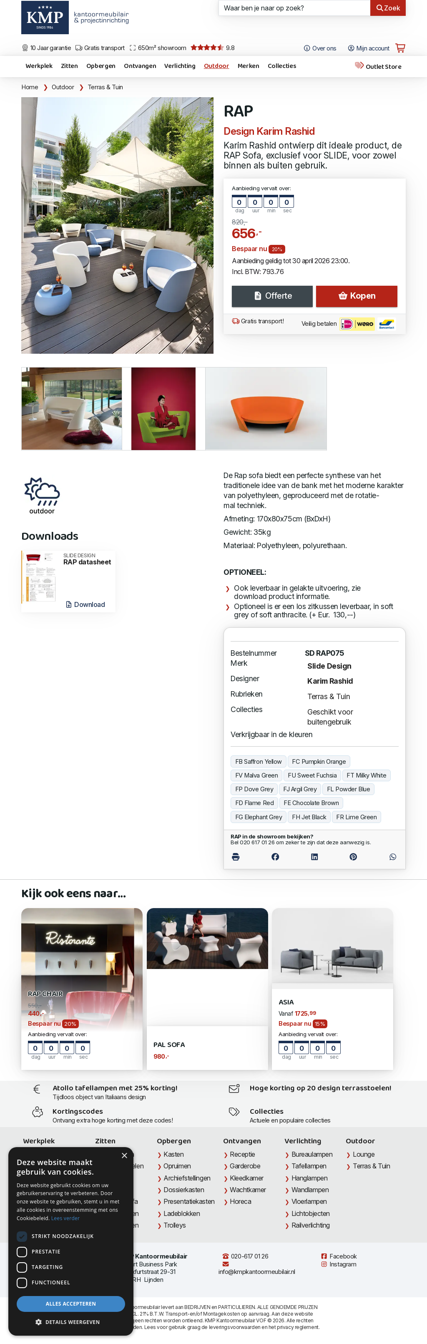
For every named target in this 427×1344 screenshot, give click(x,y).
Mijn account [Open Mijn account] (368, 48)
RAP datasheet (87, 559)
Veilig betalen (348, 324)
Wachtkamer (248, 1189)
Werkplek (38, 66)
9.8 (212, 48)
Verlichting (179, 66)
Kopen (356, 296)
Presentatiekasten (188, 1201)
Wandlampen (310, 1189)
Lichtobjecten (310, 1213)
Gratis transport (100, 48)
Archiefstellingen (186, 1178)
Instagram (338, 1264)
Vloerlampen (309, 1201)
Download (85, 604)
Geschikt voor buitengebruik (330, 716)
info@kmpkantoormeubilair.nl (257, 1268)
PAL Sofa (169, 1045)
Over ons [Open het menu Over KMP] (319, 48)
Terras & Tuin (105, 87)
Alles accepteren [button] (71, 1303)
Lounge (363, 1154)
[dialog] (70, 1241)
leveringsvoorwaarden (235, 1327)
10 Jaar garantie (46, 48)
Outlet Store (378, 66)
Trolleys (174, 1225)
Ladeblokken (181, 1213)
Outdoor (216, 66)
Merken (248, 66)
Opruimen (177, 1166)
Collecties (282, 66)
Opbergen (101, 66)
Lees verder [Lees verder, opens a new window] (65, 1218)
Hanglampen (309, 1178)
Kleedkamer (247, 1178)
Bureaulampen (312, 1154)
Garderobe (245, 1166)
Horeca (240, 1201)
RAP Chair (45, 994)
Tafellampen (309, 1166)
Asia (286, 1002)
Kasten (173, 1154)
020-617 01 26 (245, 1256)
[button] (71, 1322)
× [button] (124, 1156)
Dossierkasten (183, 1189)
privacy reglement (297, 1327)
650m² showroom (157, 48)
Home (29, 87)
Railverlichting (310, 1225)
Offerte (272, 296)
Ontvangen (140, 66)
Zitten (69, 66)
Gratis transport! (258, 321)
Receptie (242, 1154)
